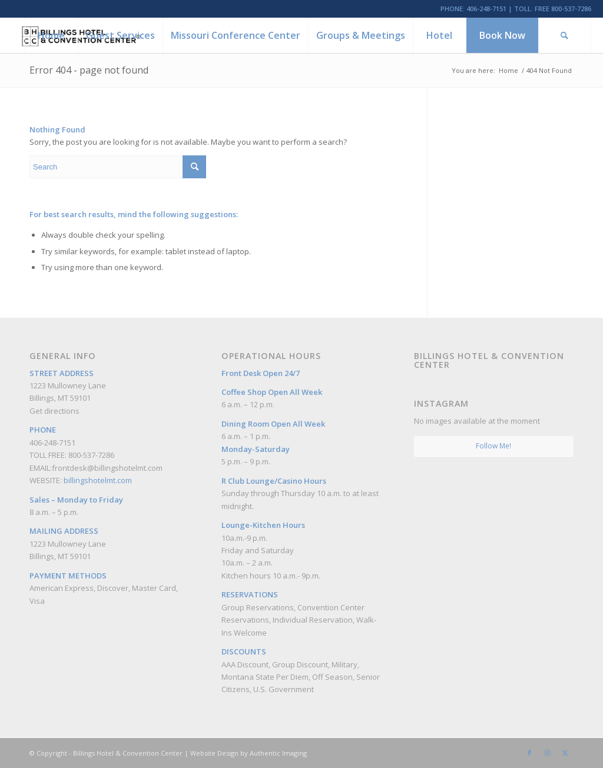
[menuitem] (51, 35)
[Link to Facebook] (529, 753)
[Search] (564, 35)
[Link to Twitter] (565, 753)
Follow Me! (493, 446)
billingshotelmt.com (98, 480)
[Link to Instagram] (547, 753)
